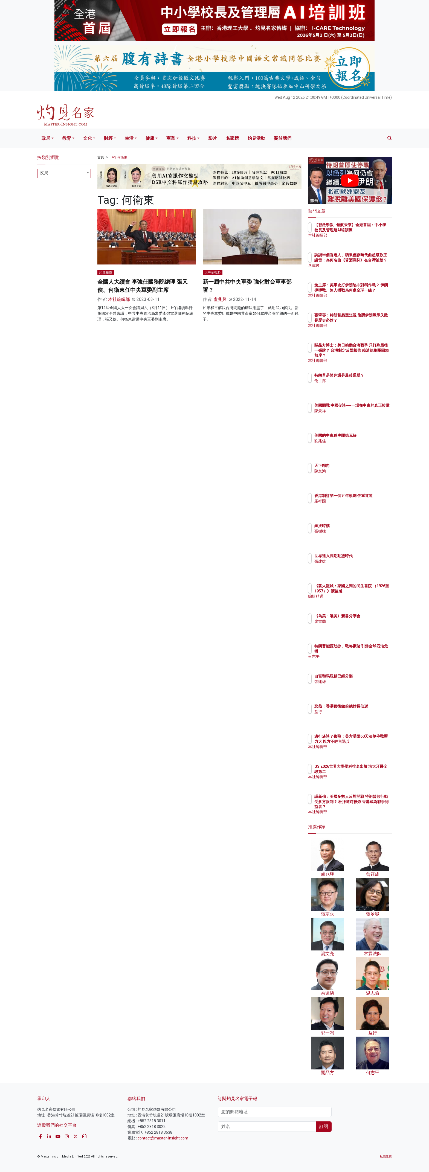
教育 (66, 138)
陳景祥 (352, 416)
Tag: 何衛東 (118, 157)
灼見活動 (256, 138)
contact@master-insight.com (163, 1138)
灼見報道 (105, 272)
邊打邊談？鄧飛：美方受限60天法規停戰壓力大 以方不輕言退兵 (367, 741)
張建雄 (352, 561)
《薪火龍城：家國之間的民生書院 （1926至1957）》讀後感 (367, 591)
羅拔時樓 (354, 526)
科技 (191, 138)
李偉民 (352, 270)
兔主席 (352, 385)
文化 (87, 138)
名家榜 (232, 138)
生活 (129, 138)
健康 (150, 138)
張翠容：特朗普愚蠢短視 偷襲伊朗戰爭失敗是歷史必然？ (367, 320)
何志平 (352, 656)
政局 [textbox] (44, 172)
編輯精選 (354, 601)
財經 (108, 138)
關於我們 (282, 138)
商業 (170, 138)
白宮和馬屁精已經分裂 (365, 676)
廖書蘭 (352, 626)
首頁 (100, 157)
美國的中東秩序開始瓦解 (367, 435)
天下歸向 (354, 465)
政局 (46, 138)
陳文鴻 (352, 471)
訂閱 (323, 1126)
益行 (350, 716)
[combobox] (64, 173)
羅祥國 (352, 506)
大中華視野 (212, 272)
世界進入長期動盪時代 (365, 556)
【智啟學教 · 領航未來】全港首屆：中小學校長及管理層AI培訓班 (367, 230)
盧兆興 (220, 299)
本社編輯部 (119, 299)
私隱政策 (386, 1156)
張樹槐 (352, 531)
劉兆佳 (352, 441)
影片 (212, 138)
